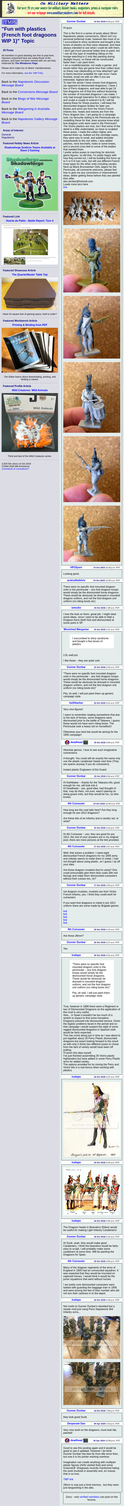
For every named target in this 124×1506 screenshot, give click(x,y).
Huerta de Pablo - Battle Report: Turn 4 (29, 220)
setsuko (76, 607)
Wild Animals (30, 390)
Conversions (37, 92)
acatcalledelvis (76, 580)
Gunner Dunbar (76, 21)
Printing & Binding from (29, 325)
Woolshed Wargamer (76, 629)
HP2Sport (76, 567)
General (6, 134)
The (30, 274)
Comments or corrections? (15, 469)
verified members (90, 1497)
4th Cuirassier (76, 803)
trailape (76, 955)
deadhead (77, 742)
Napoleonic (8, 137)
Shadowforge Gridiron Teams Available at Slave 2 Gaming (29, 149)
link (65, 187)
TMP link (68, 1479)
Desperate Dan (76, 1423)
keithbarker (76, 702)
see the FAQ (33, 73)
